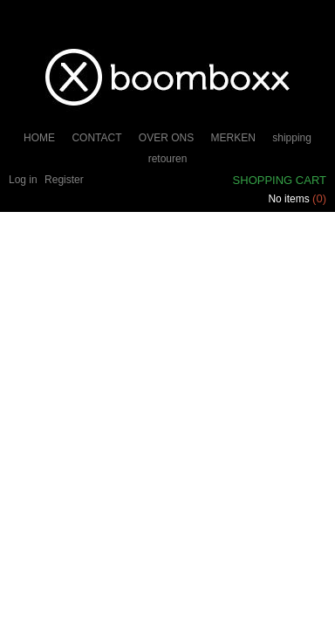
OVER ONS (166, 138)
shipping (291, 138)
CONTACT (96, 138)
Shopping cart (279, 180)
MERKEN (233, 138)
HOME (39, 138)
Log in (23, 180)
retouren (168, 159)
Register (64, 180)
